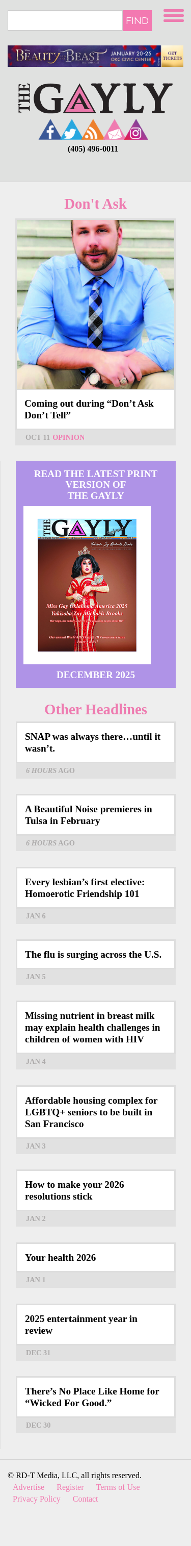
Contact (85, 1498)
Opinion (68, 437)
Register (70, 1487)
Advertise (28, 1487)
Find (137, 20)
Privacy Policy (37, 1498)
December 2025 (96, 674)
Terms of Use (118, 1487)
